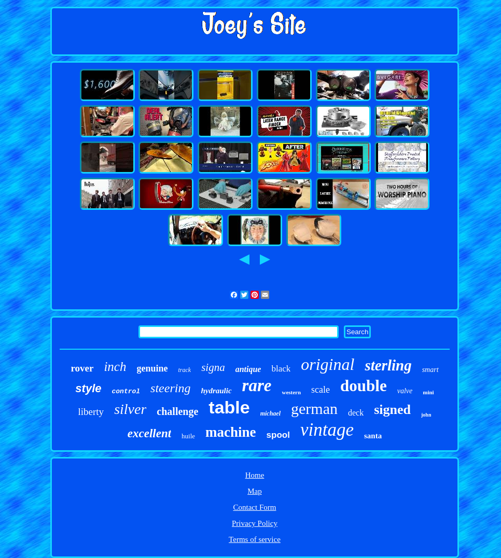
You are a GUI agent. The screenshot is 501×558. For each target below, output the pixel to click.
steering (170, 388)
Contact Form (254, 507)
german (314, 408)
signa (213, 367)
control (126, 391)
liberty (91, 411)
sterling (388, 365)
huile (188, 436)
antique (248, 369)
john (426, 415)
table (228, 407)
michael (270, 413)
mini (428, 392)
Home (255, 475)
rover (82, 368)
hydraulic (216, 391)
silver (130, 409)
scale (320, 389)
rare (257, 385)
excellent (149, 433)
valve (405, 391)
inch (115, 367)
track (184, 370)
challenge (177, 411)
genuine (152, 368)
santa (373, 436)
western (291, 392)
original (327, 364)
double (363, 386)
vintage (327, 430)
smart (430, 370)
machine (230, 432)
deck (356, 412)
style (88, 388)
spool (278, 435)
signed (392, 409)
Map (254, 491)
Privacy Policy (254, 523)
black (280, 369)
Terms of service (255, 539)
